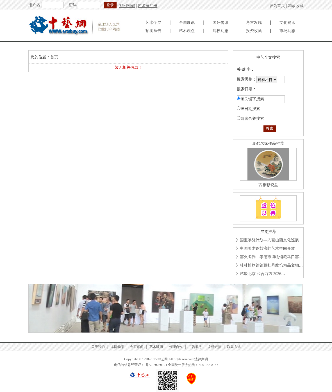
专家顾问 (137, 347)
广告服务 (195, 347)
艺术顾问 (156, 347)
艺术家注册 (147, 6)
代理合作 (176, 347)
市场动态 (287, 31)
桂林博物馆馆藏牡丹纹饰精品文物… (271, 265)
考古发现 (254, 22)
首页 (54, 57)
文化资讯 (287, 22)
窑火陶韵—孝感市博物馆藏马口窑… (271, 257)
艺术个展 (153, 22)
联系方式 (234, 347)
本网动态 (117, 347)
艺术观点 (187, 31)
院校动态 (220, 31)
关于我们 (98, 347)
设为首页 (277, 6)
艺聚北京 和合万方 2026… (262, 274)
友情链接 (214, 347)
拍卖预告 (153, 31)
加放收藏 (296, 6)
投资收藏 (254, 31)
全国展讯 (187, 22)
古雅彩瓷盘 (268, 185)
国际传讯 (220, 22)
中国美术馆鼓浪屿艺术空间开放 (267, 248)
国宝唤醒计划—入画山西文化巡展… (271, 240)
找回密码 (127, 6)
